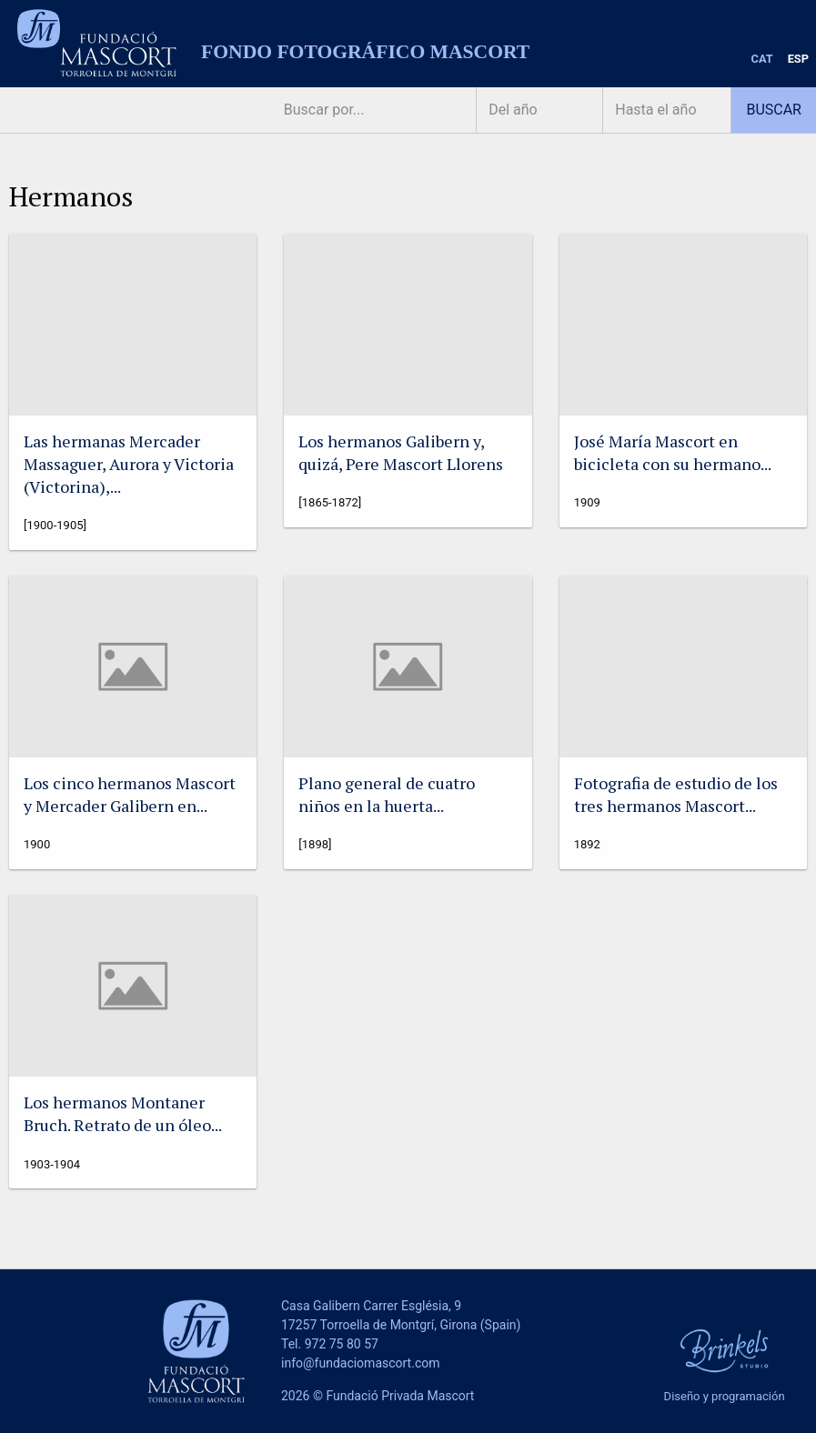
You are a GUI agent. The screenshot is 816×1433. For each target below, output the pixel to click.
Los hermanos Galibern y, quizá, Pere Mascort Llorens (400, 452)
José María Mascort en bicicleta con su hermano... (672, 452)
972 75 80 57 (341, 1344)
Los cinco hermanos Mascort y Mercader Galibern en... (130, 794)
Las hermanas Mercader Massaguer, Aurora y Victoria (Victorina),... (129, 463)
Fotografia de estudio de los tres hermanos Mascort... (676, 794)
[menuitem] (762, 59)
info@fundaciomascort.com (360, 1363)
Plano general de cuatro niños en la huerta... (386, 794)
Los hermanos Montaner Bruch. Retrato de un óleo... (123, 1113)
